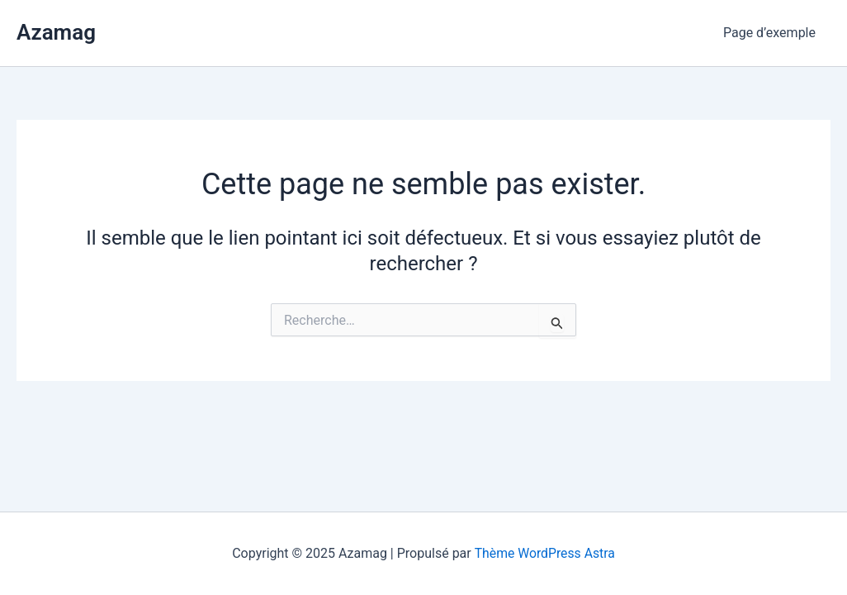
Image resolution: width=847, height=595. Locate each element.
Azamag (56, 32)
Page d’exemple (771, 32)
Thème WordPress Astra (544, 553)
